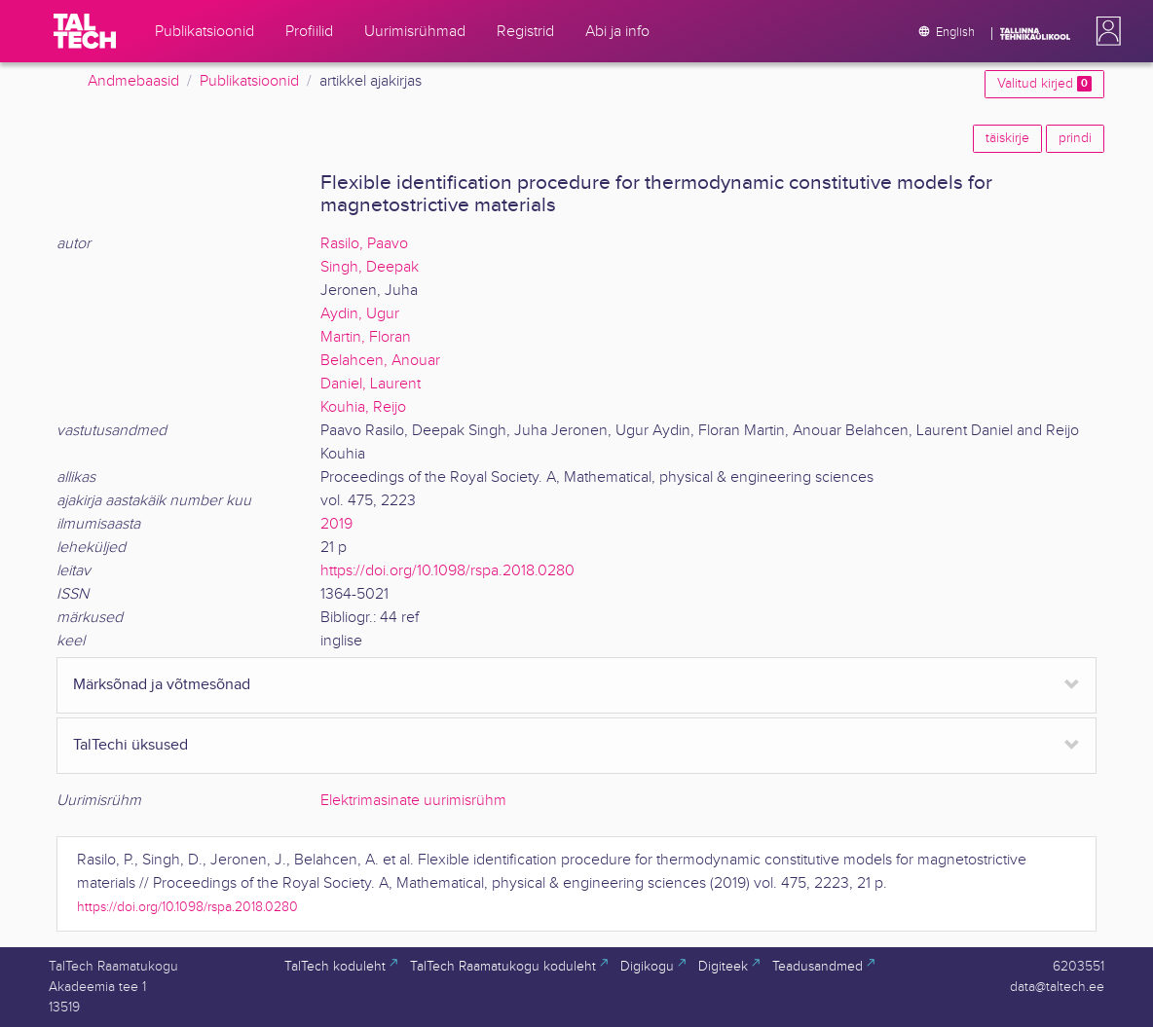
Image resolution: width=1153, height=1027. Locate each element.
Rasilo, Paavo (364, 244)
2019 (336, 524)
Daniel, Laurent (370, 384)
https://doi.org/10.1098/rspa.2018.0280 (447, 571)
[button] (1104, 31)
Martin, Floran (365, 337)
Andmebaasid (133, 81)
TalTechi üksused (130, 745)
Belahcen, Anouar (380, 360)
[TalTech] (85, 31)
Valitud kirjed (1044, 84)
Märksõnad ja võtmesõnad (161, 685)
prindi (1075, 138)
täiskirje (1007, 138)
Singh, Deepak (369, 267)
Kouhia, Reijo (363, 407)
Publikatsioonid (249, 81)
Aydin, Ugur (359, 314)
